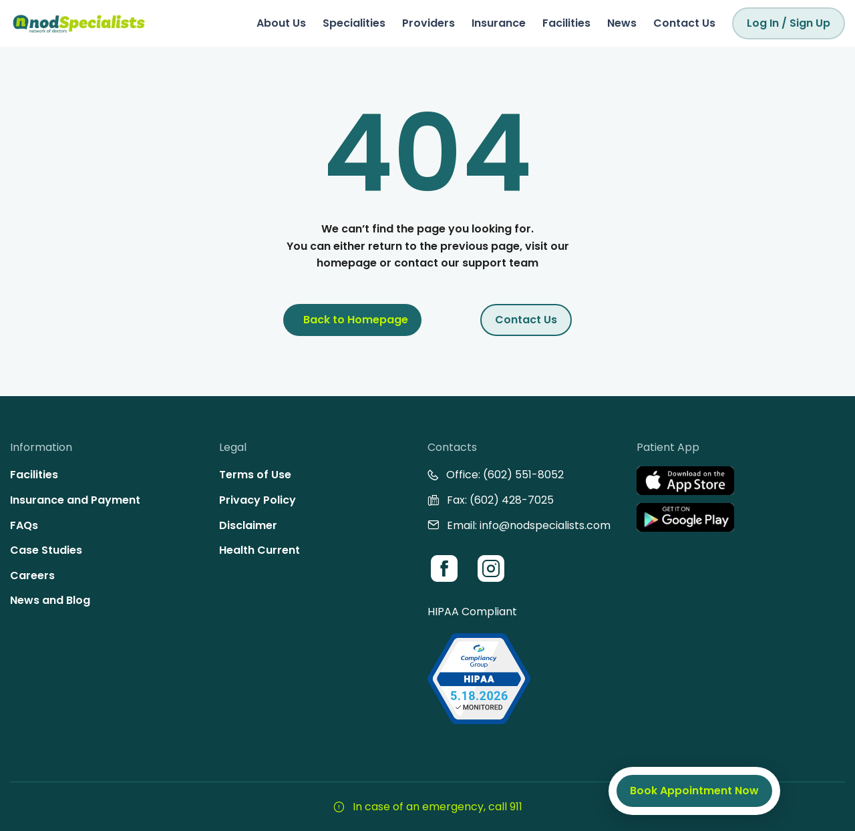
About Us (281, 23)
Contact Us (684, 23)
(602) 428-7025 (512, 500)
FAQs (24, 525)
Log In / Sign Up (788, 23)
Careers (32, 575)
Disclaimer (248, 525)
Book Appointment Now (694, 790)
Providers (428, 23)
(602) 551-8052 (523, 474)
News (622, 23)
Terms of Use (255, 474)
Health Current (259, 550)
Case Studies (46, 550)
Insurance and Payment (75, 500)
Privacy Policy (257, 500)
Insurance (499, 23)
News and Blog (50, 600)
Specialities (354, 23)
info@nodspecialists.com (545, 525)
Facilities (566, 23)
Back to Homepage (355, 319)
